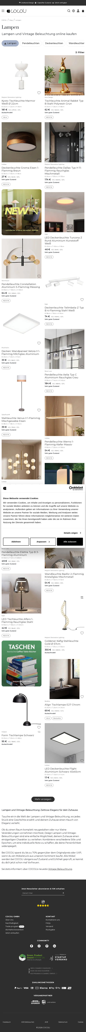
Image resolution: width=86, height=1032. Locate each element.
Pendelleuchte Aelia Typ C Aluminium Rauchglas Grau (61, 376)
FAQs (48, 923)
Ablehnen (16, 541)
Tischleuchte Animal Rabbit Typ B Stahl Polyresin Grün (64, 102)
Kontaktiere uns (53, 920)
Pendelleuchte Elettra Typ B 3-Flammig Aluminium (20, 553)
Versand (49, 926)
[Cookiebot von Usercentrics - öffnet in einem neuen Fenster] (71, 488)
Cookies (80, 1022)
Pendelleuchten (30, 43)
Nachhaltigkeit (11, 923)
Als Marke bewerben (14, 930)
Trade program (14, 926)
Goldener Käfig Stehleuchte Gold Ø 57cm (61, 642)
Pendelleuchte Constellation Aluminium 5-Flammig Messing (21, 285)
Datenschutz (62, 1022)
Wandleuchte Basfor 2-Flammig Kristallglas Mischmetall (64, 575)
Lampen (18, 20)
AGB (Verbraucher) (27, 1022)
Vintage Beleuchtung (60, 869)
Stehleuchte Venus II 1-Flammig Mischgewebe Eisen (21, 419)
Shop (11, 20)
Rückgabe (50, 930)
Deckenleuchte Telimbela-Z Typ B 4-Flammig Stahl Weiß (64, 309)
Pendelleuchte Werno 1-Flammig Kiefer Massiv (59, 443)
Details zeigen (71, 533)
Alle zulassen (69, 541)
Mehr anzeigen (43, 799)
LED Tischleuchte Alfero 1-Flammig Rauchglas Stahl (17, 620)
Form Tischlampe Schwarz (18, 735)
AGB (46, 1022)
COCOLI (4, 20)
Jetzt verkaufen (12, 933)
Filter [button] (79, 52)
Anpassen (43, 541)
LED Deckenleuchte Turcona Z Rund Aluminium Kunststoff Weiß (63, 240)
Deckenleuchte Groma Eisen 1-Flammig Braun (20, 169)
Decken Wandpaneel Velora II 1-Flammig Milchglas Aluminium (21, 352)
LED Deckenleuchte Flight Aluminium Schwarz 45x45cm (63, 770)
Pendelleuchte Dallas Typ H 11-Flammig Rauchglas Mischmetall (63, 170)
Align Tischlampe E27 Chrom (62, 704)
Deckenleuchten (54, 43)
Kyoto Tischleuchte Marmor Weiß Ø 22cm (18, 102)
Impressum (7, 1022)
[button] (3, 11)
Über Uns (9, 920)
